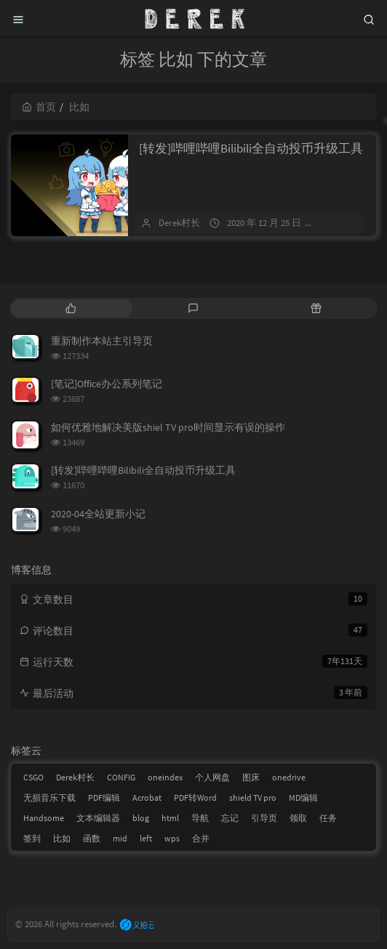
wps (172, 838)
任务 (328, 817)
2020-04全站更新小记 (98, 513)
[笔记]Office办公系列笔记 (106, 383)
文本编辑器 (98, 817)
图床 (251, 777)
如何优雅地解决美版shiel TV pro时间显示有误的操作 (168, 427)
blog (140, 817)
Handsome (43, 817)
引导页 (264, 817)
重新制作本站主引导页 (102, 340)
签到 (32, 838)
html (170, 817)
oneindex (165, 777)
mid (120, 838)
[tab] (70, 308)
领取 (298, 817)
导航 (200, 817)
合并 (201, 838)
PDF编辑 (104, 797)
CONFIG (121, 777)
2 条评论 (343, 223)
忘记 (230, 817)
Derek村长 (179, 223)
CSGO (33, 777)
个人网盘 (212, 777)
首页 (39, 106)
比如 (62, 838)
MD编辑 (303, 797)
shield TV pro (252, 797)
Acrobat (146, 797)
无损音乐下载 (49, 797)
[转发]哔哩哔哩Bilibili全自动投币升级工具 (251, 148)
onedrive (289, 777)
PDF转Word (195, 797)
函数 (91, 838)
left (146, 838)
